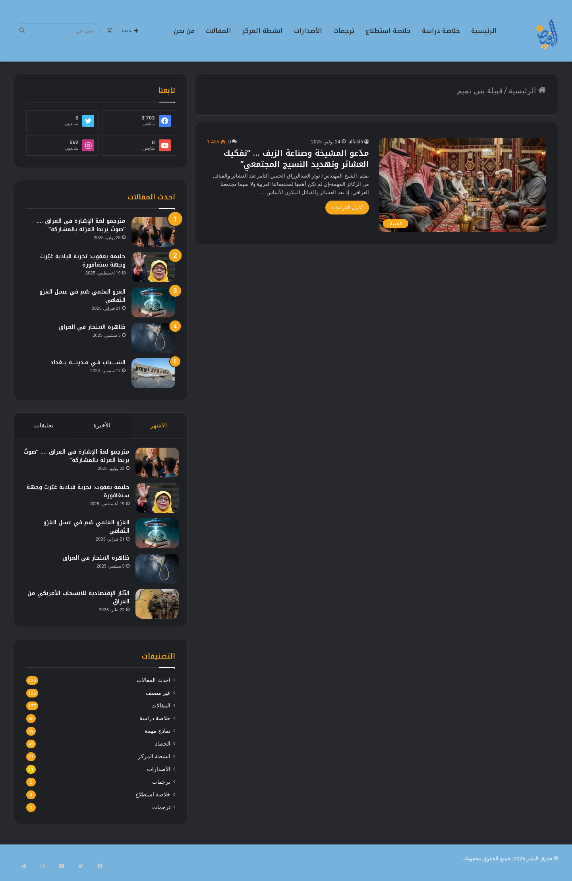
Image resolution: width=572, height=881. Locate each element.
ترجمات (343, 31)
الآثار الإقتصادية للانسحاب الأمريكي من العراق (79, 601)
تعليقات (43, 425)
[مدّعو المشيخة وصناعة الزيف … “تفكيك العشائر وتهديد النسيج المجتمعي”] (462, 185)
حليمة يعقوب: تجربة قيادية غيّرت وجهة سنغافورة (83, 260)
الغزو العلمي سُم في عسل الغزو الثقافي (82, 295)
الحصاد (162, 751)
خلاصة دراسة (441, 31)
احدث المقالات (153, 688)
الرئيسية (484, 31)
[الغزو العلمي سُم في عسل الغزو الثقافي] (153, 302)
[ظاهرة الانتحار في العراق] (153, 338)
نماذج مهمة (157, 739)
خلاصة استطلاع (388, 31)
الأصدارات (308, 31)
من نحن (184, 31)
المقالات (218, 31)
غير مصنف (158, 700)
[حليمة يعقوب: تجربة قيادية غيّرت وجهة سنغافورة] (153, 267)
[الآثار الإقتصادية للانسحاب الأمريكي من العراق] (153, 607)
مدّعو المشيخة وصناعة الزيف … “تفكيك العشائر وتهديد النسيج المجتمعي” (296, 158)
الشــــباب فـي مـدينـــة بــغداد (88, 362)
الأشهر (159, 425)
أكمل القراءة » (347, 208)
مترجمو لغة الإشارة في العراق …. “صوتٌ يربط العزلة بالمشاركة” (81, 225)
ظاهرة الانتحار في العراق (92, 327)
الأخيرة (101, 425)
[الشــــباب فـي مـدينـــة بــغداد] (153, 373)
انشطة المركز (262, 31)
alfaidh (356, 142)
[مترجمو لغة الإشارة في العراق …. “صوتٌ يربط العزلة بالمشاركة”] (153, 232)
